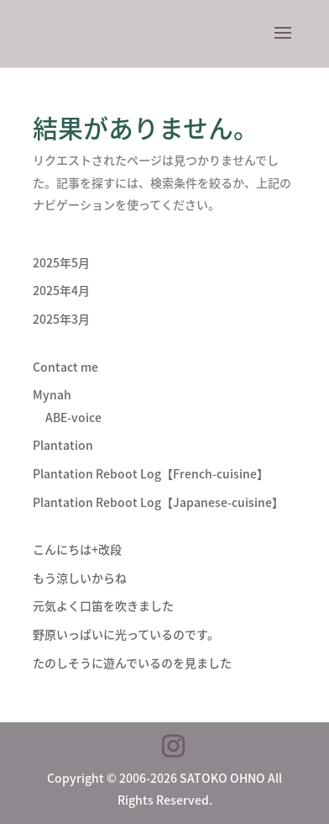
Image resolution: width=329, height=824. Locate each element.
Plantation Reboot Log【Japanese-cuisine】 (158, 502)
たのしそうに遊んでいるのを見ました (132, 662)
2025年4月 (61, 290)
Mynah (52, 394)
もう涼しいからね (80, 577)
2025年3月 (61, 318)
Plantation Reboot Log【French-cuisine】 (151, 473)
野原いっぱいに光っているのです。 (126, 634)
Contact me (65, 366)
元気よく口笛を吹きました (103, 605)
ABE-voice (73, 417)
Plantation (63, 444)
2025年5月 (61, 262)
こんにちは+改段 (77, 549)
